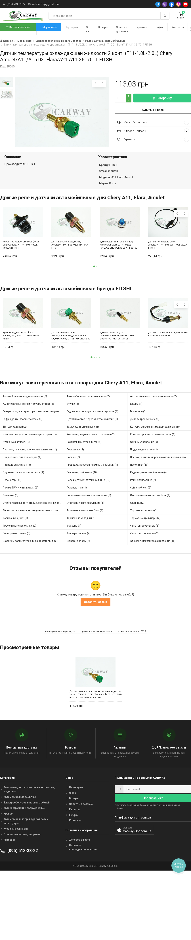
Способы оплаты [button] (153, 130)
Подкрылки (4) (75, 447)
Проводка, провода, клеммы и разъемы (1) (92, 462)
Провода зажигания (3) (17, 462)
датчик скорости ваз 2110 (131, 629)
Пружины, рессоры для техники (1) (23, 470)
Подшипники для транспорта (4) (22, 454)
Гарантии (141, 27)
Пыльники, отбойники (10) (82, 470)
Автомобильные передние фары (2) (88, 393)
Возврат (103, 27)
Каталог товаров (18, 27)
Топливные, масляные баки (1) (85, 508)
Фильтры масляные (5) (16, 530)
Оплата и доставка (122, 29)
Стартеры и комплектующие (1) (85, 500)
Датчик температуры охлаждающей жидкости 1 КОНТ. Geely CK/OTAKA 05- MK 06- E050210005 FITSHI (118, 333)
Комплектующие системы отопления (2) (91, 431)
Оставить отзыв (95, 599)
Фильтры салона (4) (78, 530)
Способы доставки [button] (153, 122)
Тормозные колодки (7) (81, 515)
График (159, 27)
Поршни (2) (73, 454)
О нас (88, 29)
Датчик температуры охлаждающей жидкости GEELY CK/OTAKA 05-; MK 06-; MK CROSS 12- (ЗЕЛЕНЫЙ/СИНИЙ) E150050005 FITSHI (71, 333)
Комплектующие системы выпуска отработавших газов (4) (33, 431)
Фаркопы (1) (74, 523)
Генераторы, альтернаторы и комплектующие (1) (32, 409)
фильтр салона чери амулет (61, 629)
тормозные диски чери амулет (96, 629)
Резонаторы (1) (12, 477)
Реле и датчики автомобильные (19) (88, 477)
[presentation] (95, 83)
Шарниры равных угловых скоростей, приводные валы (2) (33, 538)
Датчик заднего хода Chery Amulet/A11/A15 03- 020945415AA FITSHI (69, 242)
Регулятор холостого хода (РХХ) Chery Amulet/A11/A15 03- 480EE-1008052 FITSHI (21, 242)
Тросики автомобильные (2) (19, 523)
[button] (94, 264)
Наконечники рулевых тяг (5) (84, 439)
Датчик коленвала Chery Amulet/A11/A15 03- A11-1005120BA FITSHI (167, 242)
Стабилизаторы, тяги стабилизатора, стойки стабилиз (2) (33, 500)
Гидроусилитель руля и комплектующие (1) (92, 409)
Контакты (177, 27)
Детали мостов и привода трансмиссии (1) (92, 416)
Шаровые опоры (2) (78, 538)
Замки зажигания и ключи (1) (84, 424)
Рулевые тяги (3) (77, 485)
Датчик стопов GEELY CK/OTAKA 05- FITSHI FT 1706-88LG (168, 332)
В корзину (162, 98)
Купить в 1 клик (153, 110)
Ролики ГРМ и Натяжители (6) (20, 485)
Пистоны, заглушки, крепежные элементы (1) (30, 447)
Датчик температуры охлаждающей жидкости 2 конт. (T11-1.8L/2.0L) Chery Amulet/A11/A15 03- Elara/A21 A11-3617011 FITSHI (96, 692)
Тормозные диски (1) (15, 515)
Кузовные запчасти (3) (16, 439)
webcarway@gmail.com (46, 4)
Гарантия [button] (153, 139)
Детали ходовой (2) (15, 424)
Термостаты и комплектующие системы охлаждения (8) (33, 508)
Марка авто (48, 27)
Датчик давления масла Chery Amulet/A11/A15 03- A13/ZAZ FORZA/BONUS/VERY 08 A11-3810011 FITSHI (120, 242)
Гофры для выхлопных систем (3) (22, 416)
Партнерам (71, 27)
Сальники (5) (10, 492)
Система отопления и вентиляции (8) (89, 492)
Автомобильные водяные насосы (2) (25, 393)
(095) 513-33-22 (16, 4)
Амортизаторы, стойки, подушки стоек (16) (28, 401)
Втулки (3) (73, 401)
